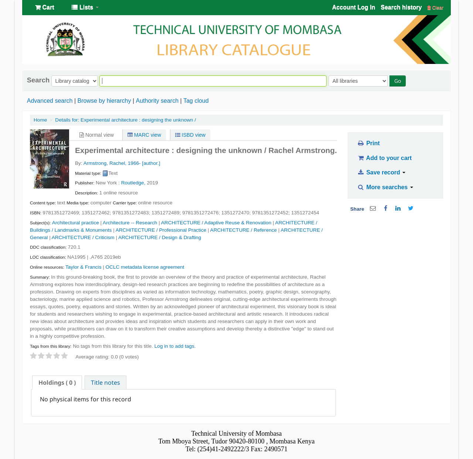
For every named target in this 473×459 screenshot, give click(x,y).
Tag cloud (196, 101)
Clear (435, 7)
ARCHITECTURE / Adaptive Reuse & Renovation (216, 222)
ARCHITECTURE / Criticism (83, 237)
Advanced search (50, 101)
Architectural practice (75, 222)
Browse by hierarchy (104, 101)
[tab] (57, 382)
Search (38, 80)
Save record (381, 172)
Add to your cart (384, 158)
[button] (44, 7)
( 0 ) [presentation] (57, 382)
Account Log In (353, 7)
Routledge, (133, 183)
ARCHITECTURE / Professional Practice (161, 230)
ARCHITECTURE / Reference (243, 230)
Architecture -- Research (130, 222)
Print (368, 143)
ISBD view (190, 135)
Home (40, 120)
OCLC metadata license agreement (145, 267)
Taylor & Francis (83, 267)
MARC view (144, 135)
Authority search (157, 101)
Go (397, 80)
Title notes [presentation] (105, 382)
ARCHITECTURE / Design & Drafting (159, 237)
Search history (401, 7)
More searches (385, 187)
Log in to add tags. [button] (175, 346)
